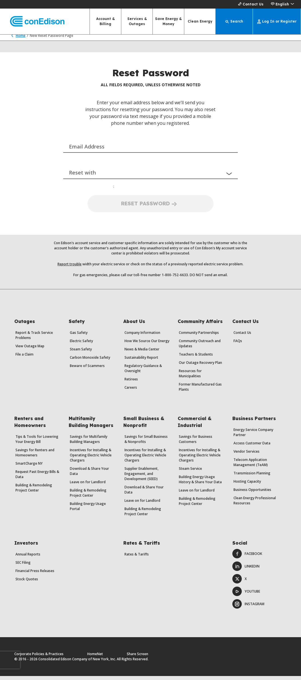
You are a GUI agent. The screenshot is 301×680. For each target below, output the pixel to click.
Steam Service (190, 472)
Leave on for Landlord (88, 486)
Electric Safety (81, 344)
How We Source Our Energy (146, 344)
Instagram (248, 608)
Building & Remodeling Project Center (33, 492)
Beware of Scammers (87, 369)
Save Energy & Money (168, 21)
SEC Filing (23, 566)
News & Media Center (141, 353)
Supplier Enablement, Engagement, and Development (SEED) (141, 477)
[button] (282, 4)
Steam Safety (81, 353)
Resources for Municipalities (190, 377)
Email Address (86, 150)
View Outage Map (29, 350)
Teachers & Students (196, 358)
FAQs (237, 344)
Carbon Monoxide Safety (90, 361)
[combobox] (150, 146)
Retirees (131, 383)
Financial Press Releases (34, 574)
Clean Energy (200, 21)
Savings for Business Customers (195, 443)
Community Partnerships (199, 336)
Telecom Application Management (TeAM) (250, 466)
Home (17, 39)
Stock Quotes (26, 583)
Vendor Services (246, 455)
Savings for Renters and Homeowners (34, 457)
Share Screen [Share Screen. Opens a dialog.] (137, 657)
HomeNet (95, 657)
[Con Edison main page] (32, 21)
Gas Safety (79, 336)
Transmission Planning (251, 477)
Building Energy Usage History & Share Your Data (200, 483)
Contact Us (250, 4)
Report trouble (70, 268)
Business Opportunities (252, 493)
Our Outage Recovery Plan (200, 366)
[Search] (234, 21)
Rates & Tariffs (136, 558)
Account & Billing (105, 21)
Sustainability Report (141, 361)
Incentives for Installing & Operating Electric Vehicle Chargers (91, 459)
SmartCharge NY (29, 467)
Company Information (142, 336)
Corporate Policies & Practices (39, 657)
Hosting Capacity (247, 485)
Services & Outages (137, 21)
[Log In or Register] (277, 21)
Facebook (247, 557)
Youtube (246, 595)
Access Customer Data (251, 447)
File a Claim (24, 358)
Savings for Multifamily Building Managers (88, 443)
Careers (130, 391)
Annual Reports (27, 558)
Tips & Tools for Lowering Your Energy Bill (36, 443)
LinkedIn (246, 570)
